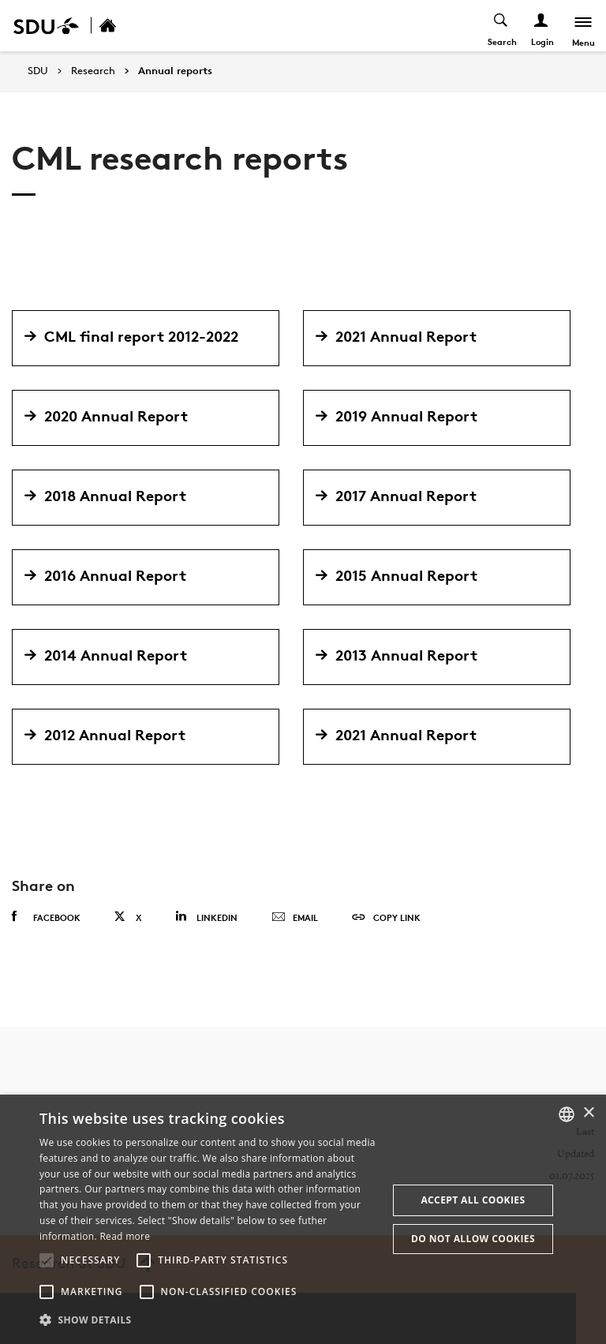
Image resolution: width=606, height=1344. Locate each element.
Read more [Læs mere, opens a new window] (124, 1236)
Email (294, 918)
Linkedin (206, 916)
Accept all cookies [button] (473, 1200)
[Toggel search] (500, 25)
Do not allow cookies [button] (473, 1238)
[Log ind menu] (540, 25)
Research (93, 71)
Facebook (46, 917)
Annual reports (175, 71)
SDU (38, 71)
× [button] (588, 1113)
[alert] (303, 1219)
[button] (46, 1260)
